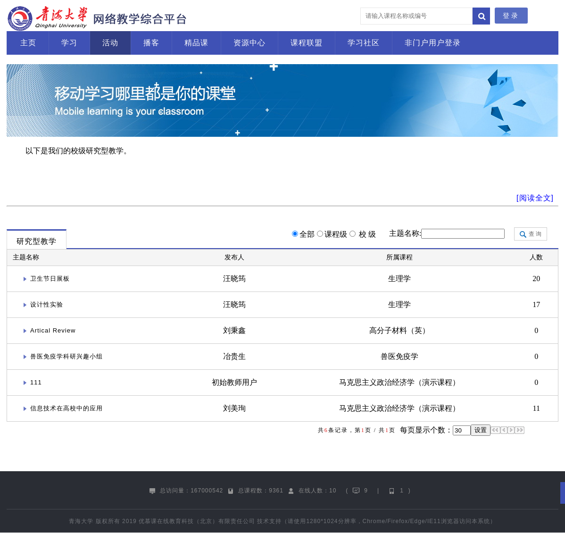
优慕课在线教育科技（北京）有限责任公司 (197, 521)
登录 (511, 15)
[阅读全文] (535, 198)
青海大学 (81, 521)
